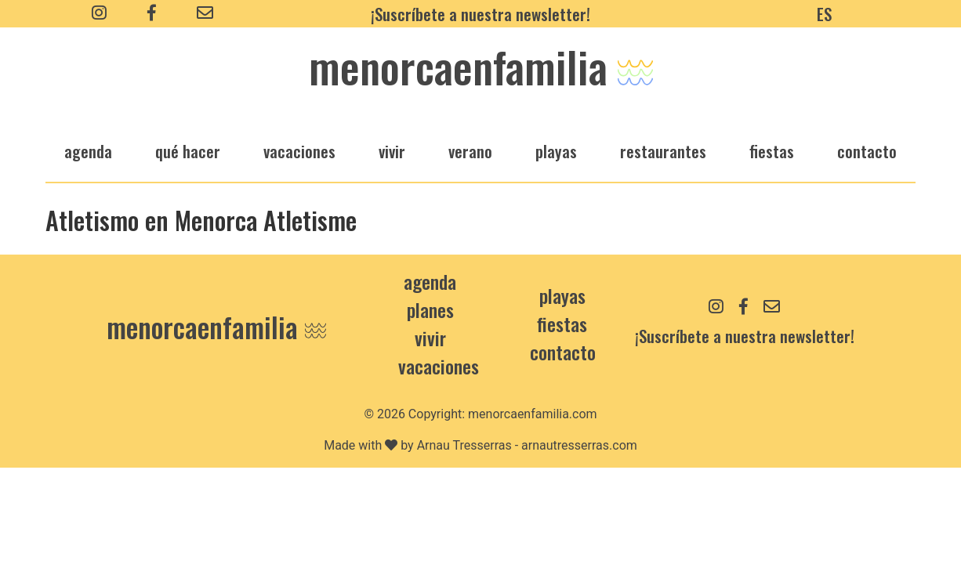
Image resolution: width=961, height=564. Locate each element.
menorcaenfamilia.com (532, 414)
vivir (392, 151)
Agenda (430, 281)
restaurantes (663, 151)
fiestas (771, 151)
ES (824, 14)
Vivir (430, 338)
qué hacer (187, 151)
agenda (88, 151)
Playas (562, 295)
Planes (430, 309)
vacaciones (299, 151)
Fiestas (562, 323)
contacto (563, 352)
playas (556, 151)
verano (470, 151)
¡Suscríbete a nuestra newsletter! (480, 14)
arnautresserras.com (579, 445)
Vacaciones (438, 366)
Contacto (867, 151)
